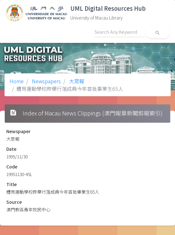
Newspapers (46, 81)
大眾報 (76, 81)
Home (16, 81)
